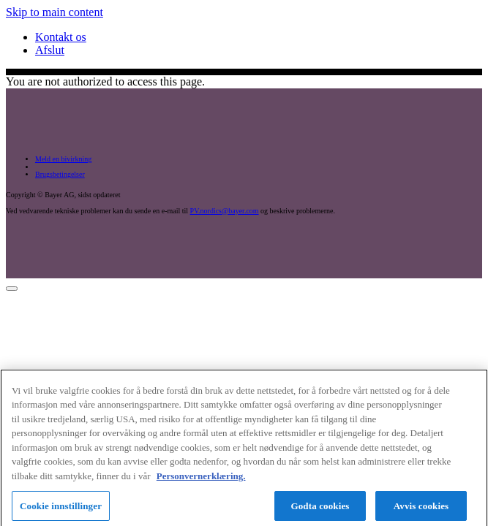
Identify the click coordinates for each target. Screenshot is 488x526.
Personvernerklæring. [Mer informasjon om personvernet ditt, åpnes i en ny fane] (201, 478)
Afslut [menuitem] (49, 50)
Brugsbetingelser (60, 174)
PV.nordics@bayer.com (224, 211)
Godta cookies (319, 508)
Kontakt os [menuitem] (60, 37)
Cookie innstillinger (61, 508)
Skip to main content (54, 12)
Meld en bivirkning (63, 159)
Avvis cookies (421, 508)
